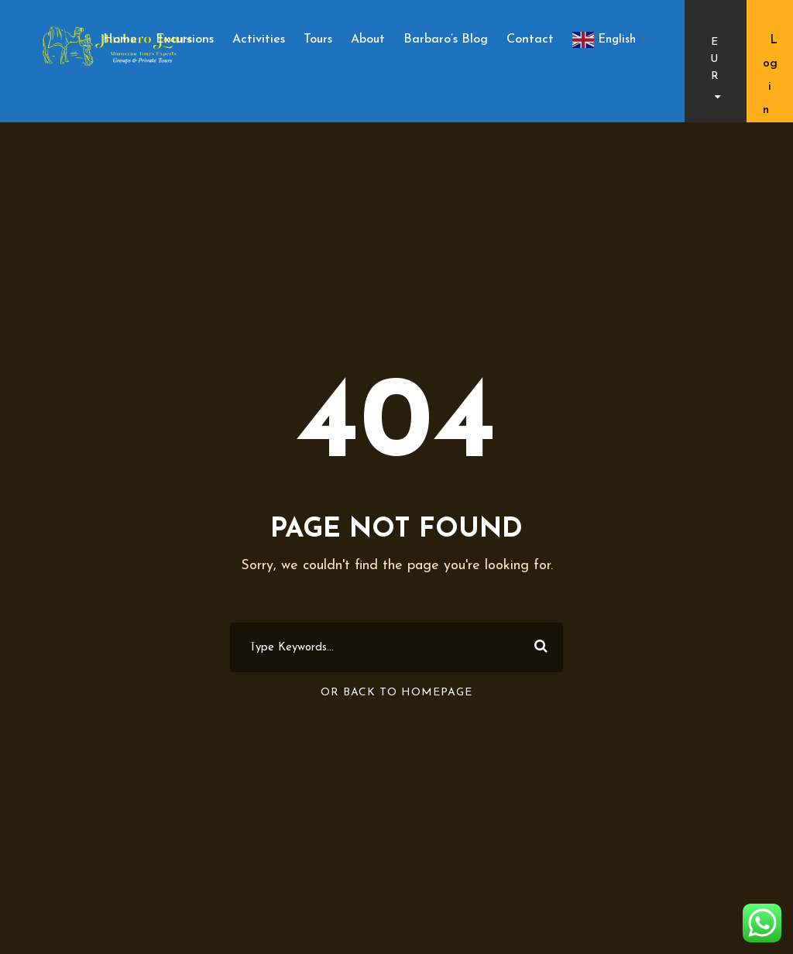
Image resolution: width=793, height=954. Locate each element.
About (368, 39)
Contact (530, 39)
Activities (258, 39)
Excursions (185, 39)
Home (120, 39)
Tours (318, 39)
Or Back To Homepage (396, 692)
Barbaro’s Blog (445, 39)
